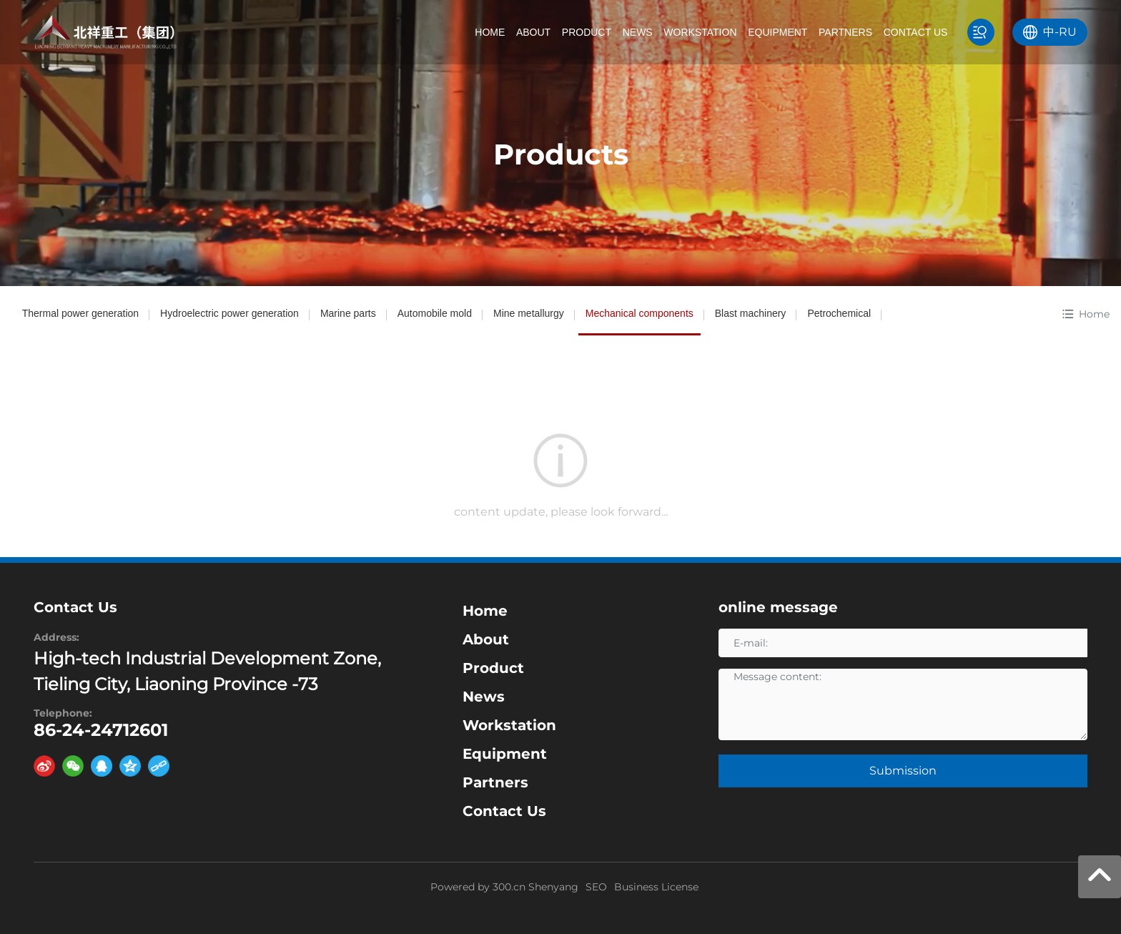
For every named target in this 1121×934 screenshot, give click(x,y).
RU (1068, 32)
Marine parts (348, 313)
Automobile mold (434, 313)
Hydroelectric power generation (229, 313)
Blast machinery (750, 313)
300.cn (509, 886)
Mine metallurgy (528, 313)
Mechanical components (639, 313)
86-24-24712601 (101, 729)
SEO (596, 886)
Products (560, 154)
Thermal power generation (80, 313)
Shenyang (553, 886)
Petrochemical (839, 313)
